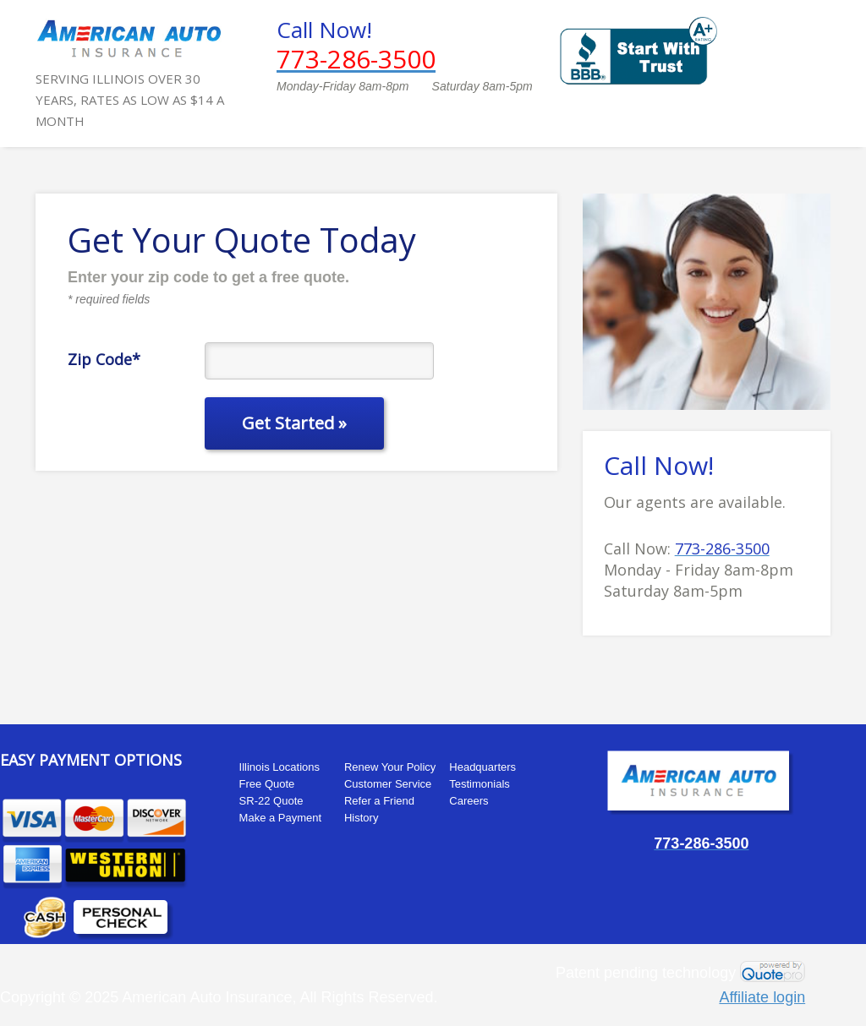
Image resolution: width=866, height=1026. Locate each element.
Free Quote (267, 784)
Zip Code (104, 358)
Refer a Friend (379, 800)
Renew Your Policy (390, 767)
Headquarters (482, 767)
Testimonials (479, 784)
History (361, 817)
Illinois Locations (279, 767)
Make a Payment (280, 817)
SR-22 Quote (271, 800)
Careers (468, 800)
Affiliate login (762, 997)
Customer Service (387, 784)
